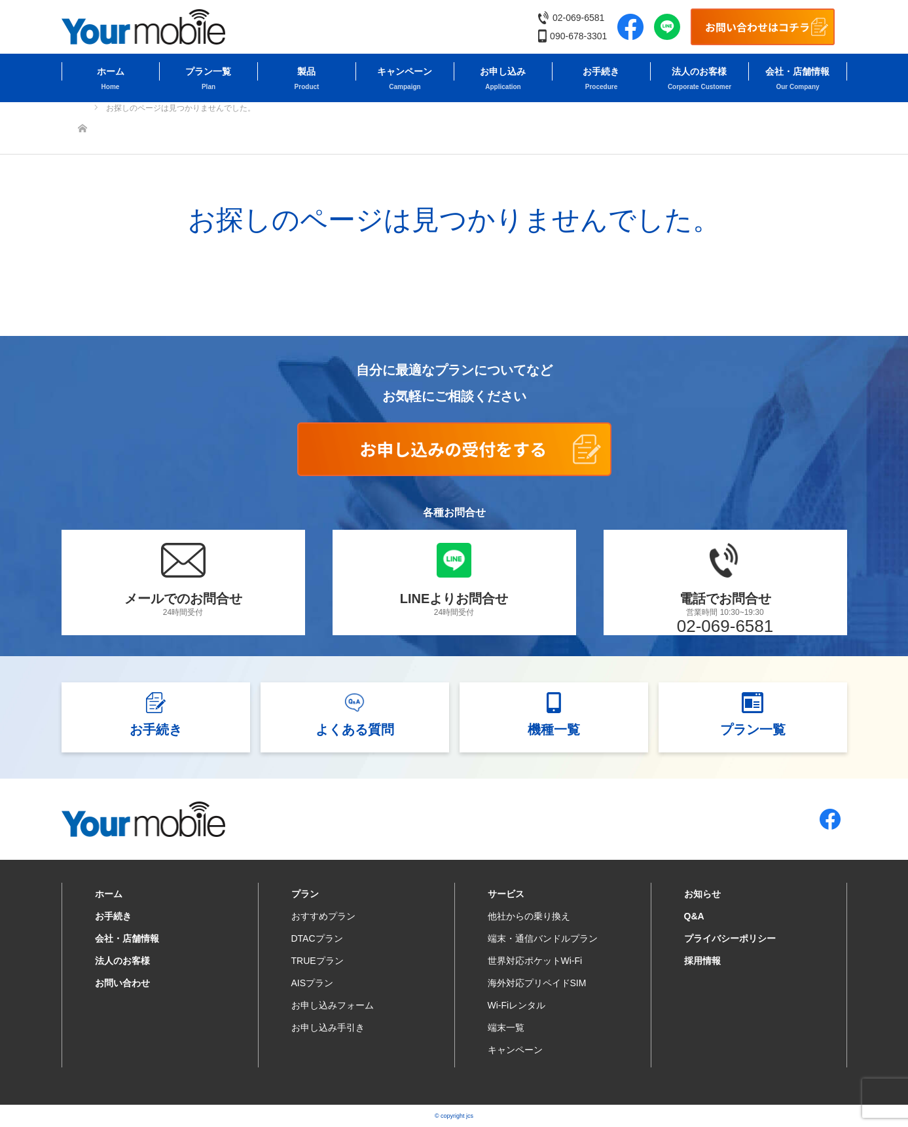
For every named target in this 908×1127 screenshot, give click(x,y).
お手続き (601, 71)
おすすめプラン (323, 916)
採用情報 (702, 960)
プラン (305, 893)
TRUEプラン (317, 960)
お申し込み (503, 71)
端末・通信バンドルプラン (543, 938)
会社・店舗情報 (797, 71)
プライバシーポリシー (730, 938)
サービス (506, 893)
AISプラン (312, 983)
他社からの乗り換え (529, 916)
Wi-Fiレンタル (517, 1005)
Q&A (694, 916)
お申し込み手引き (328, 1027)
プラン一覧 (208, 71)
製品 (306, 71)
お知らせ (702, 893)
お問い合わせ (122, 983)
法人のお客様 (699, 71)
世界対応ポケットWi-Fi (535, 960)
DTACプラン (317, 938)
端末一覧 (506, 1027)
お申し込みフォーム (332, 1005)
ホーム (110, 71)
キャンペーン (404, 71)
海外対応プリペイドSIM (537, 983)
